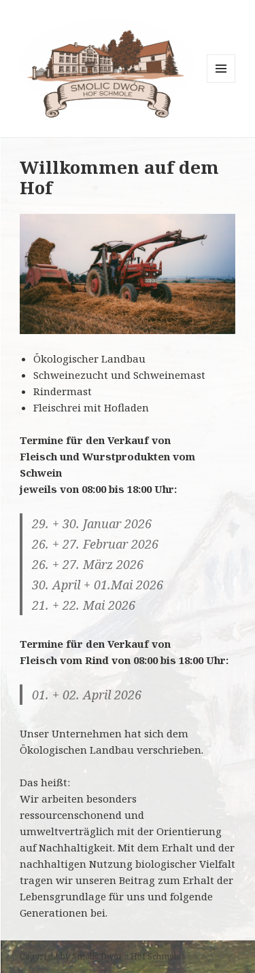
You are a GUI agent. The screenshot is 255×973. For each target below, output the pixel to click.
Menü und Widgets (221, 82)
